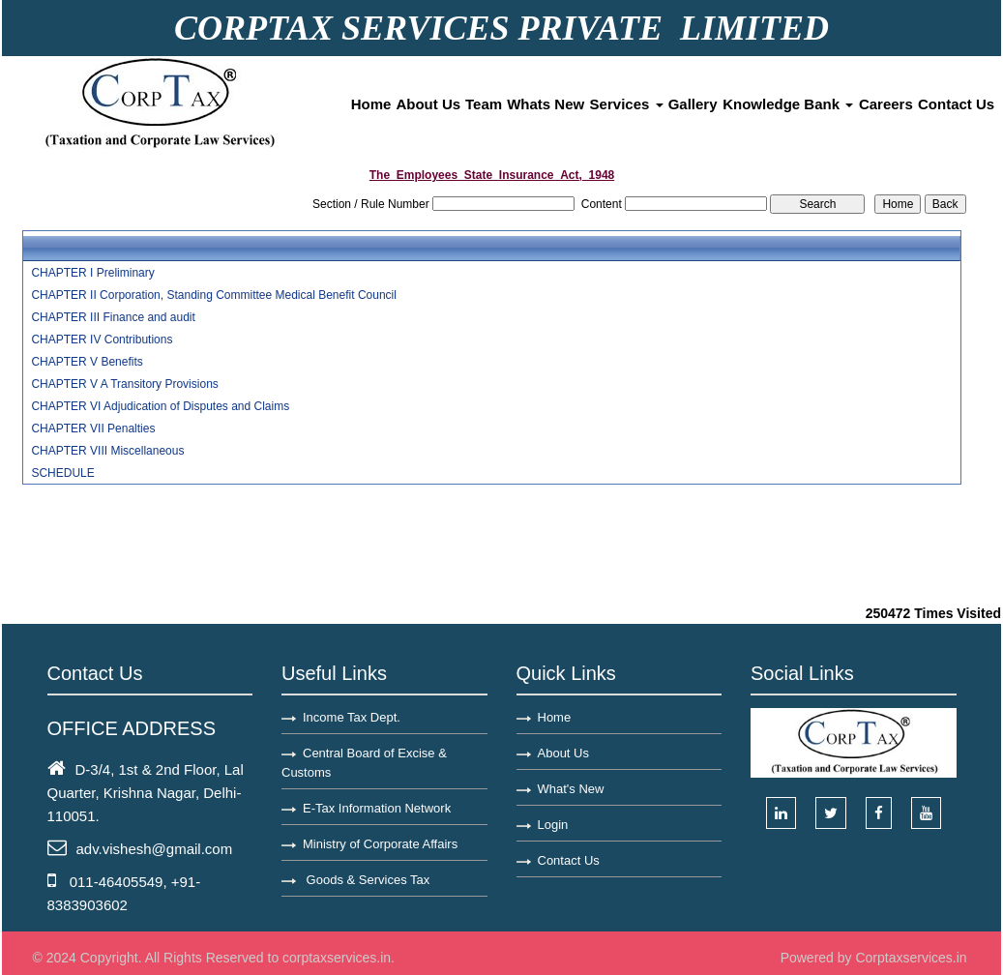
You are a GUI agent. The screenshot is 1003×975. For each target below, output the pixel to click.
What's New (571, 789)
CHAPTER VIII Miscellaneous (107, 451)
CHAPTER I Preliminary (92, 273)
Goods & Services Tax (366, 879)
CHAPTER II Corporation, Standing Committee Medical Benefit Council (214, 295)
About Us (428, 104)
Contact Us (956, 104)
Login (553, 824)
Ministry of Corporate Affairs (380, 844)
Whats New (545, 104)
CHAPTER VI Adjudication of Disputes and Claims (160, 406)
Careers (886, 104)
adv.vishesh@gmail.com (154, 849)
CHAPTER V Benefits (86, 362)
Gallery (693, 104)
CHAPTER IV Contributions (101, 339)
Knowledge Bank (788, 104)
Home (371, 104)
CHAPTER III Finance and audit (112, 317)
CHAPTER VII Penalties (93, 428)
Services (627, 104)
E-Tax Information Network (377, 808)
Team (483, 104)
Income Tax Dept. (351, 717)
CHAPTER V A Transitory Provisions (124, 384)
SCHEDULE (62, 473)
